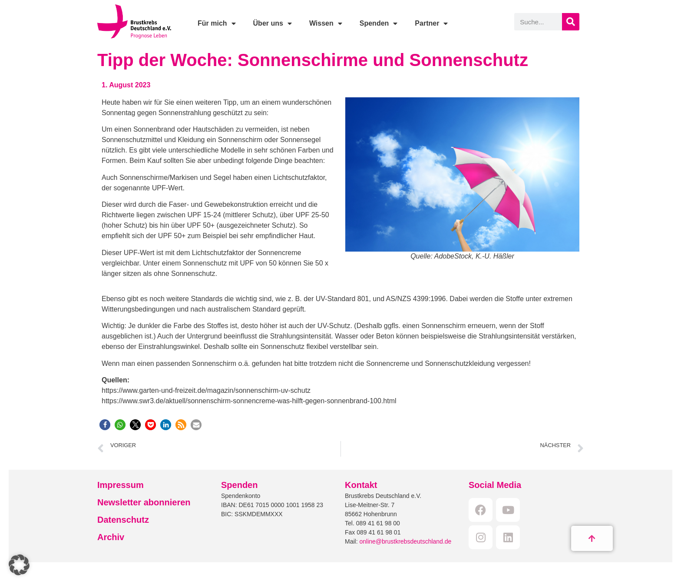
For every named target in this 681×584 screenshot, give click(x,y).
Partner (431, 23)
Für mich (217, 23)
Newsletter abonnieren (144, 502)
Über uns (272, 23)
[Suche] (570, 21)
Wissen (325, 23)
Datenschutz (123, 519)
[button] (104, 424)
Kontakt (361, 485)
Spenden (379, 23)
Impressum (120, 485)
